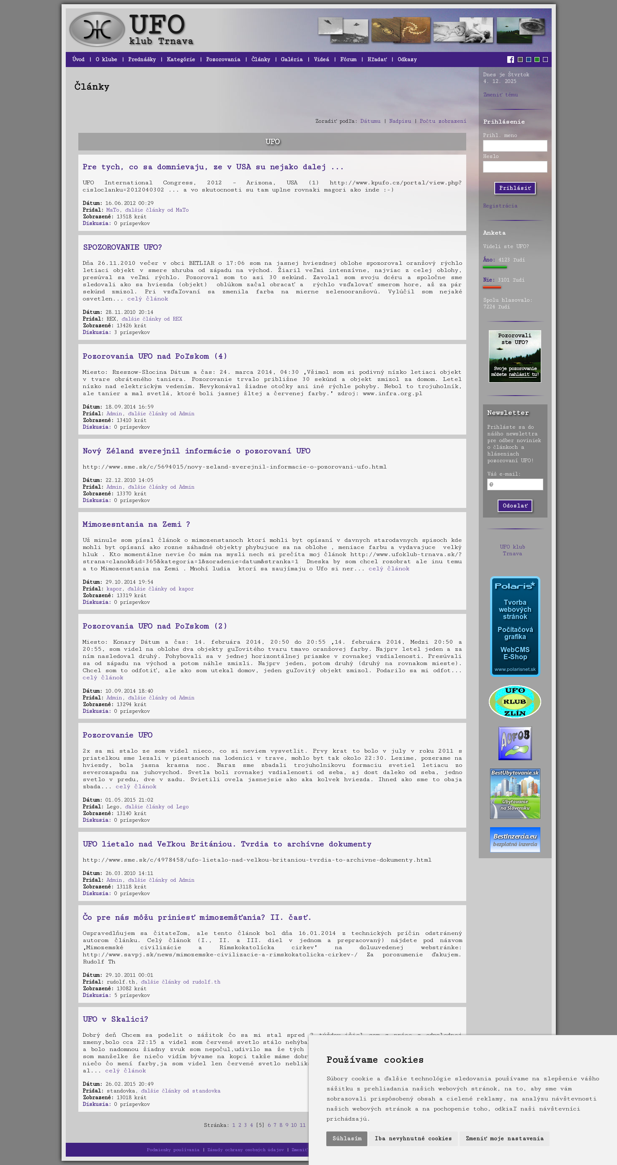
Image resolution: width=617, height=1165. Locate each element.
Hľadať (376, 59)
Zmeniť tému (500, 94)
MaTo (112, 210)
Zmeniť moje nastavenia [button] (504, 1138)
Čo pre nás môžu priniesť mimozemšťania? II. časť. (197, 917)
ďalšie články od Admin (161, 413)
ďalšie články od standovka (180, 1090)
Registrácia (500, 205)
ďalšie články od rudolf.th (180, 982)
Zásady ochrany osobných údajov (245, 1149)
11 (302, 1125)
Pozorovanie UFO (117, 735)
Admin (114, 413)
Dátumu (370, 121)
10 (294, 1125)
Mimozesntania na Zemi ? (136, 524)
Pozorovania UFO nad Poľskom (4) (155, 356)
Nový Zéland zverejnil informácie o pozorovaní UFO (196, 451)
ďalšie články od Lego (156, 806)
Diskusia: (97, 223)
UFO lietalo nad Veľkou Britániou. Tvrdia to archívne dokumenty (227, 844)
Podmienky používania (173, 1149)
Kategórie (181, 59)
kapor (113, 588)
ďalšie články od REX (151, 319)
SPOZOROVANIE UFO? (122, 247)
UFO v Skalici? (115, 1019)
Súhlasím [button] (346, 1138)
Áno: (489, 259)
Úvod (78, 59)
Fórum (348, 59)
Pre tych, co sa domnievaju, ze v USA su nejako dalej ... (213, 166)
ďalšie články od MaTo (156, 210)
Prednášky (141, 59)
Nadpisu (400, 121)
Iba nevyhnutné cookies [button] (413, 1138)
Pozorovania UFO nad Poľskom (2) (155, 626)
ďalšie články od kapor (160, 588)
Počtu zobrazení (443, 121)
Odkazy (407, 59)
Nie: (489, 280)
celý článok (147, 298)
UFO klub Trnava (512, 550)
